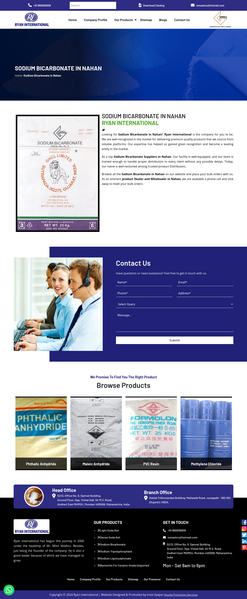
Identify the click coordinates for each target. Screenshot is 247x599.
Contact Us (182, 20)
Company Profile (95, 20)
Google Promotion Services (181, 594)
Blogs (163, 20)
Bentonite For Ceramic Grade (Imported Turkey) (123, 567)
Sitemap (146, 20)
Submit (175, 340)
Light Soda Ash (108, 530)
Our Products (123, 20)
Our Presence (152, 579)
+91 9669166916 (39, 5)
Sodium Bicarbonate (111, 544)
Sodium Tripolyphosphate (114, 551)
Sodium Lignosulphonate (114, 558)
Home (72, 20)
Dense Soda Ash (108, 537)
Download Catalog (151, 5)
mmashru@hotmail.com (207, 5)
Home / (19, 75)
